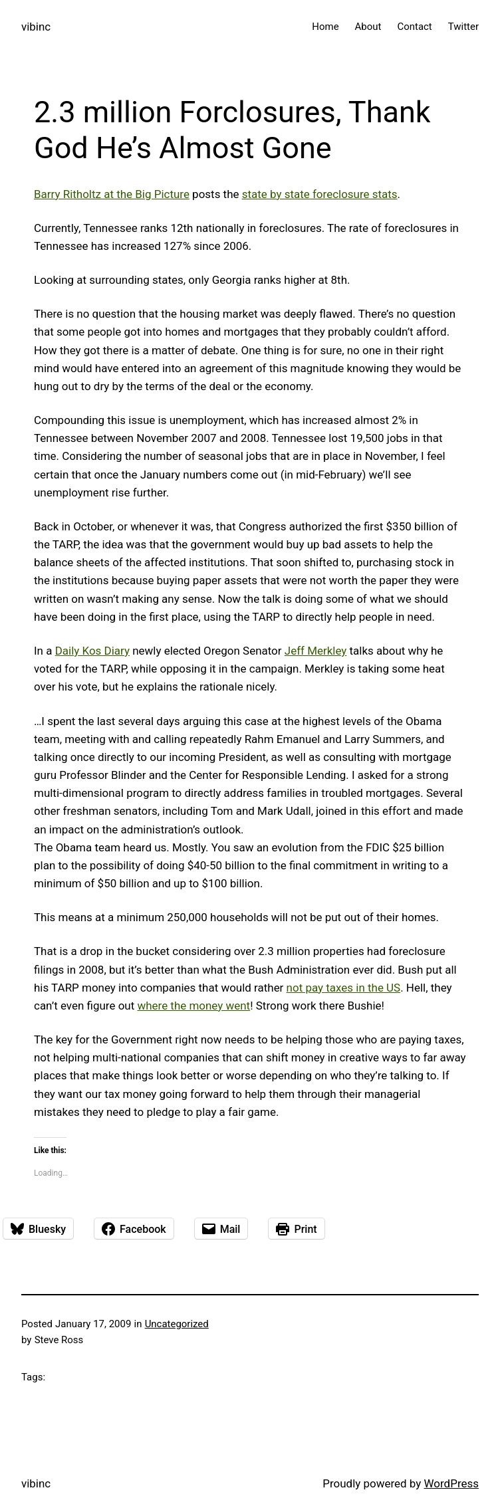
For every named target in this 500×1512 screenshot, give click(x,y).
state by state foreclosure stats (320, 194)
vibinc (36, 26)
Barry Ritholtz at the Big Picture (111, 194)
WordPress (451, 1483)
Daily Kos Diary (92, 650)
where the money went (193, 1005)
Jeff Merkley (316, 650)
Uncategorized (177, 1324)
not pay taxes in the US (344, 987)
